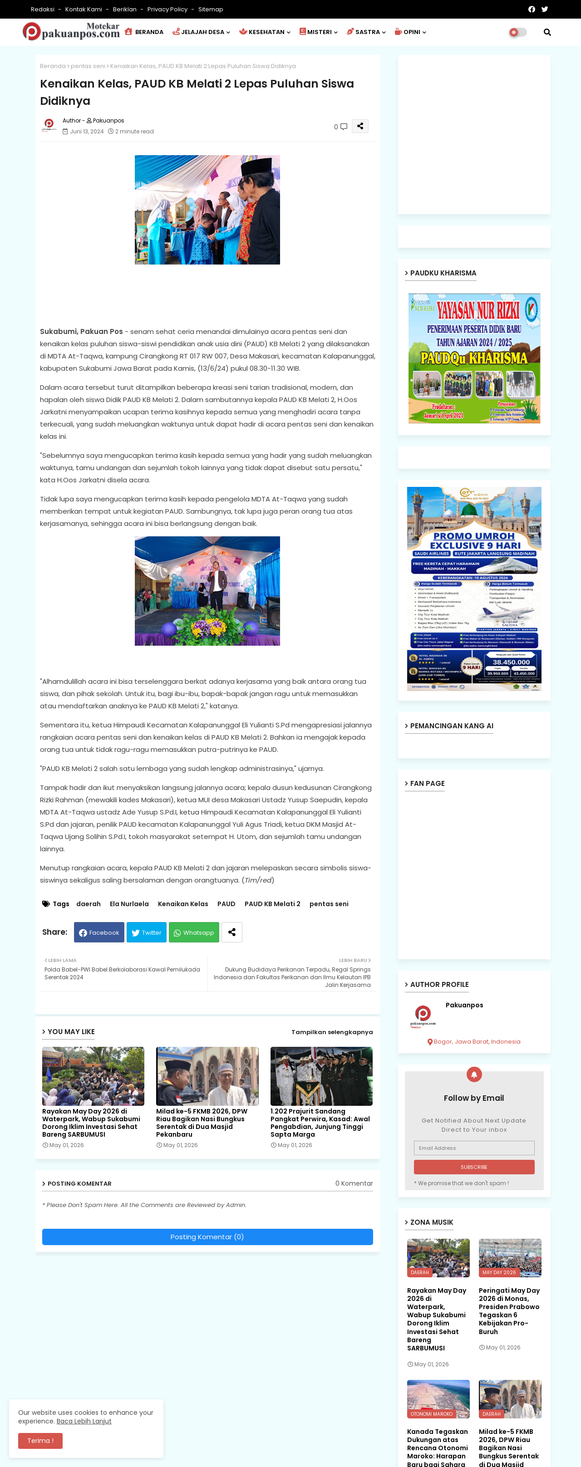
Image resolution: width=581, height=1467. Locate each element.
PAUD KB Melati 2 (272, 904)
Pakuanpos (464, 1005)
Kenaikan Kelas (183, 904)
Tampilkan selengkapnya (332, 1032)
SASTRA (363, 32)
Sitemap (210, 9)
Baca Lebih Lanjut (84, 1421)
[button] (547, 32)
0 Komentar (354, 1183)
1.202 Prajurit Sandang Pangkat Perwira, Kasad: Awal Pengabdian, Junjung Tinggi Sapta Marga (320, 1123)
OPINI (407, 32)
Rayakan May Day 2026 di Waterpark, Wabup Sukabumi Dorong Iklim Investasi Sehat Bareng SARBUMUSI (91, 1123)
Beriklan (125, 9)
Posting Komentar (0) (207, 1236)
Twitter (152, 932)
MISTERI (316, 32)
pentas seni (88, 66)
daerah (88, 904)
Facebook (104, 932)
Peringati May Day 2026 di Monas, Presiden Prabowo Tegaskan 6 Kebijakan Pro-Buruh (509, 1311)
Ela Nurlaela (129, 904)
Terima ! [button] (40, 1440)
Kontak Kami (84, 9)
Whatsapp (198, 932)
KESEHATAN (262, 32)
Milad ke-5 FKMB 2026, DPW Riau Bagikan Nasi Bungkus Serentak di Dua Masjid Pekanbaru (201, 1123)
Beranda (53, 66)
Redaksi (43, 9)
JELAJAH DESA (198, 32)
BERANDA (143, 32)
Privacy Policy (168, 9)
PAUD (226, 904)
